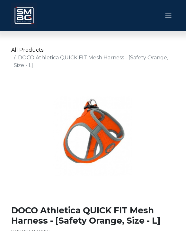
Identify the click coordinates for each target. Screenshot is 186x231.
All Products (27, 50)
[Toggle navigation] (168, 15)
